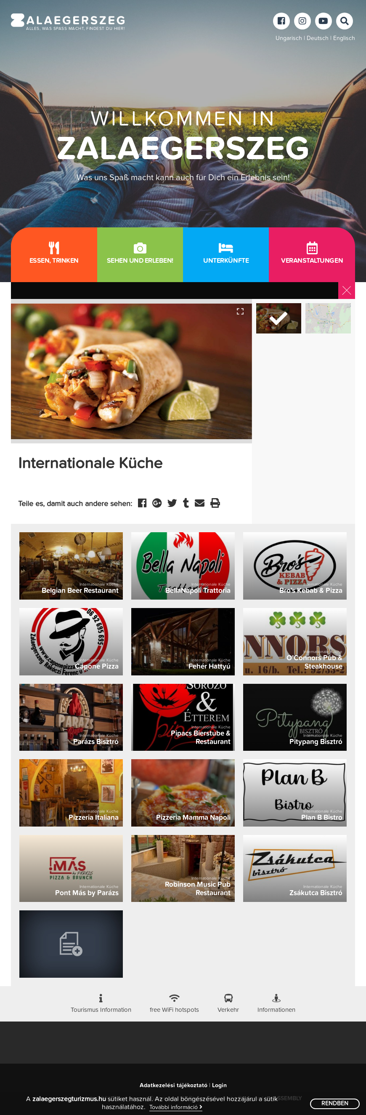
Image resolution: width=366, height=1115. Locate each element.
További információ (175, 1107)
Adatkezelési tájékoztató (173, 1085)
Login (219, 1085)
